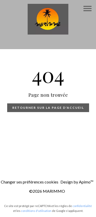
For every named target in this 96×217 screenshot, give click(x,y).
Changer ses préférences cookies (29, 181)
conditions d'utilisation (36, 210)
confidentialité (82, 206)
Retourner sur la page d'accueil (48, 108)
